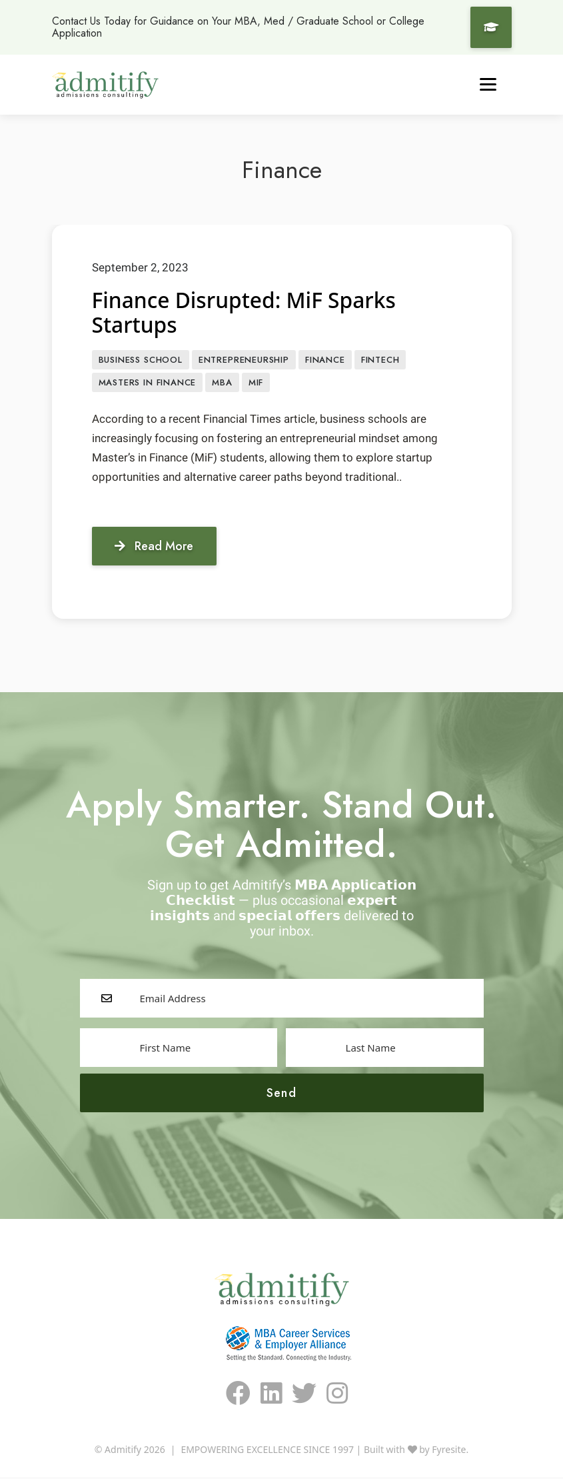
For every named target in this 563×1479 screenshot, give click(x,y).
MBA (222, 383)
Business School (141, 360)
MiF (256, 383)
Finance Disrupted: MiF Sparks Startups (245, 312)
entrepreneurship (244, 360)
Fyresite (449, 1451)
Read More (155, 547)
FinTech (380, 360)
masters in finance (148, 383)
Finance (325, 360)
